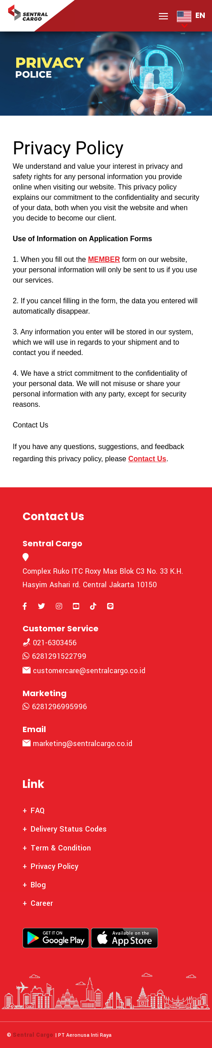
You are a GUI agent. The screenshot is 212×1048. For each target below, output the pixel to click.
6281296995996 (55, 707)
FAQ (38, 810)
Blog (38, 885)
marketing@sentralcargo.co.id (77, 743)
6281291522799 (54, 656)
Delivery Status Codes (69, 829)
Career (42, 903)
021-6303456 (50, 643)
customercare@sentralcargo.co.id (84, 671)
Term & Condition (61, 848)
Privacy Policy (54, 866)
